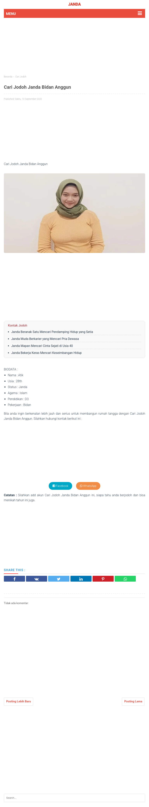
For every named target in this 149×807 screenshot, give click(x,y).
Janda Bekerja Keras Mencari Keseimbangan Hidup (46, 353)
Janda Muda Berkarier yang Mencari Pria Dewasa (45, 339)
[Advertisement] (74, 46)
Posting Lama (133, 701)
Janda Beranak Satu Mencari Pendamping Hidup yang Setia (52, 332)
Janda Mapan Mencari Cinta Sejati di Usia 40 (42, 346)
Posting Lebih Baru (18, 701)
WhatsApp (88, 486)
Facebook (60, 486)
